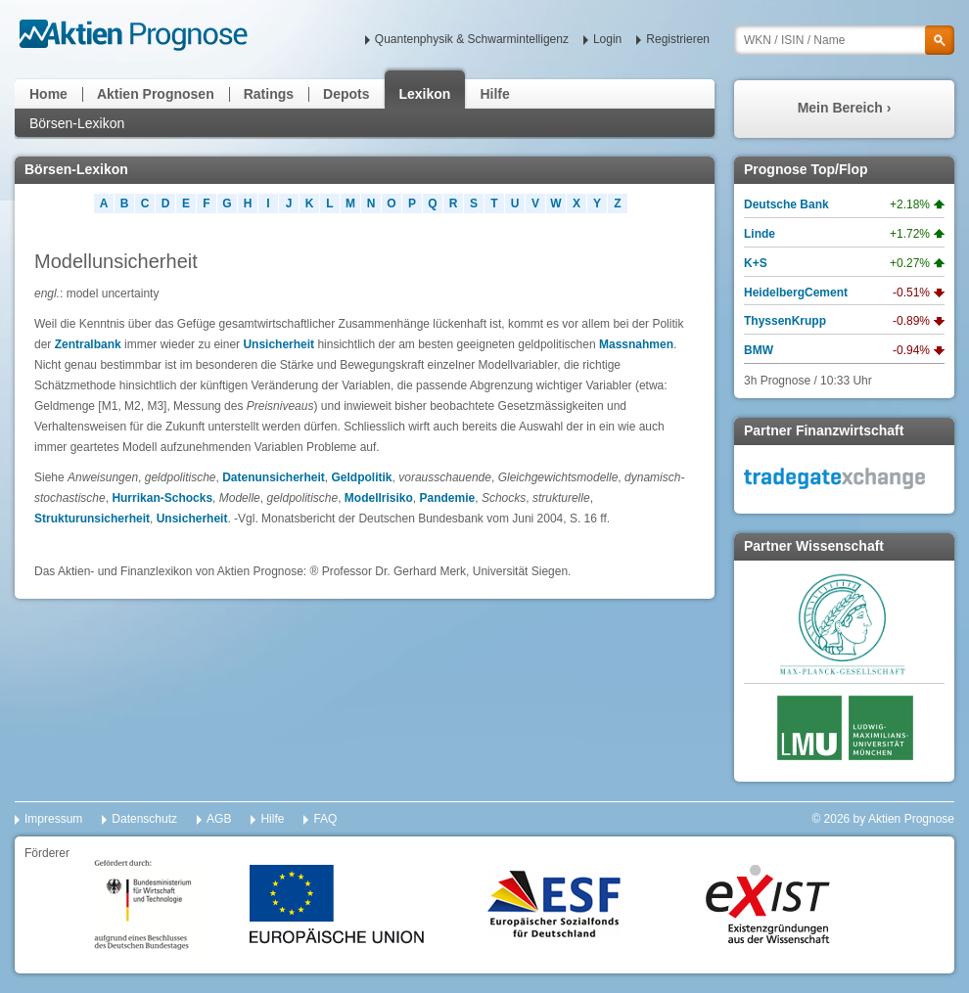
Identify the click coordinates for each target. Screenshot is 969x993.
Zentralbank (88, 344)
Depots (346, 94)
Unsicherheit (278, 344)
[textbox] (844, 40)
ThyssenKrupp (785, 321)
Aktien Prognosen (155, 94)
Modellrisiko (379, 498)
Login (607, 39)
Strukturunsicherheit (92, 518)
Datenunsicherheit (273, 477)
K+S (755, 263)
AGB (219, 819)
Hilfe (494, 94)
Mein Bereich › (845, 107)
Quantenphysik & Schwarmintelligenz (472, 39)
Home (48, 94)
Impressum (53, 819)
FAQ (325, 819)
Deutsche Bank (786, 204)
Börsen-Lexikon (76, 123)
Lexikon (425, 94)
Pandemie (448, 498)
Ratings (269, 94)
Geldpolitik (362, 477)
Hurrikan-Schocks (162, 498)
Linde (759, 234)
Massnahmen (636, 344)
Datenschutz (144, 819)
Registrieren (678, 39)
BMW (758, 350)
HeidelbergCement (796, 292)
